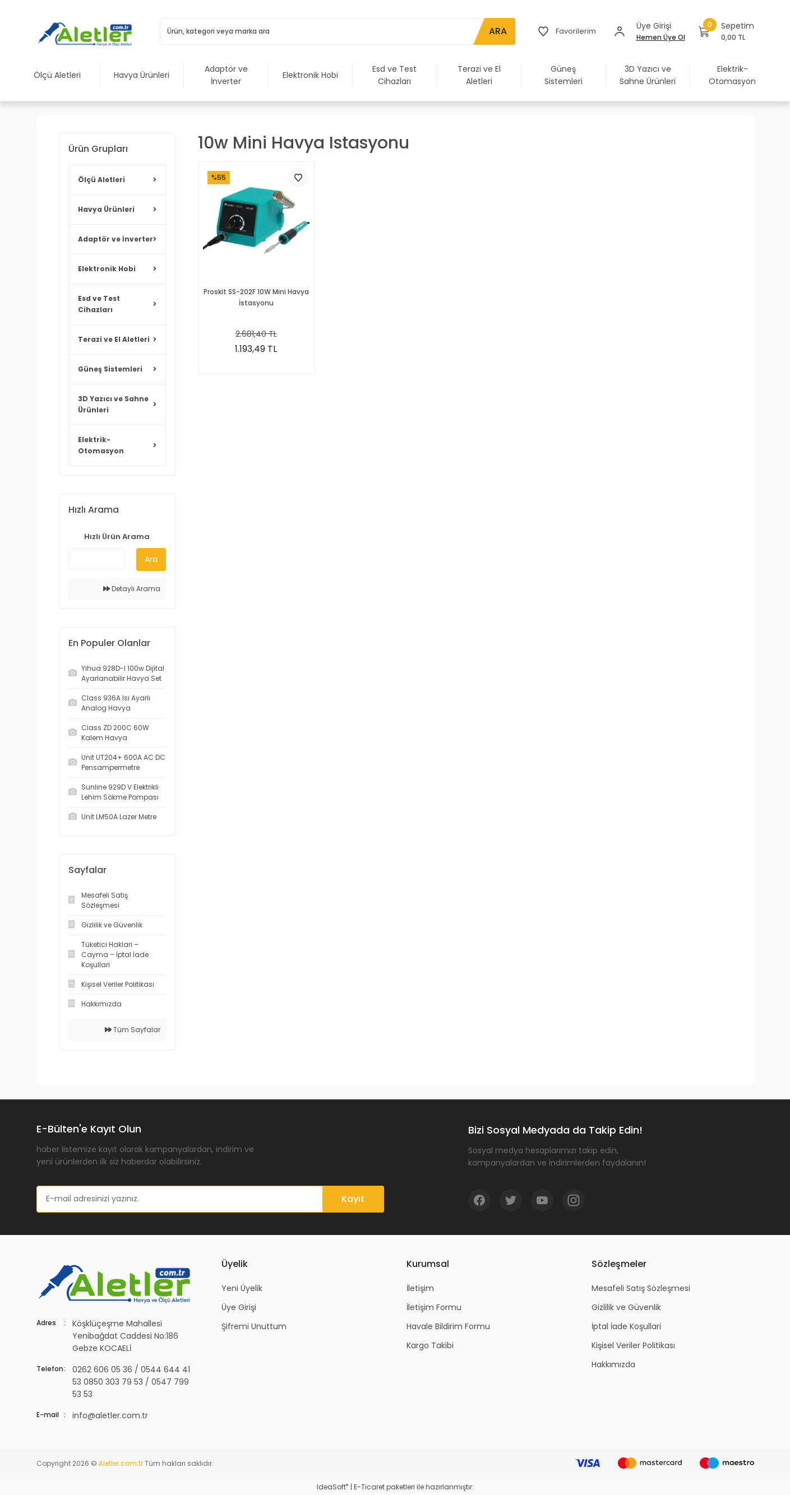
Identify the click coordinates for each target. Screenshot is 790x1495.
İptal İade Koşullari (626, 1326)
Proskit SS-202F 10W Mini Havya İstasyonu (256, 297)
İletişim (420, 1288)
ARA (496, 31)
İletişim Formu (433, 1307)
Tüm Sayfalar (132, 1029)
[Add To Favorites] (298, 178)
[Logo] (86, 33)
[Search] (336, 31)
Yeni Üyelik (241, 1288)
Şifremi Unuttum (254, 1326)
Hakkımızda (613, 1364)
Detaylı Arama (131, 588)
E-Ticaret (369, 1487)
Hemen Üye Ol (660, 37)
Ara (151, 559)
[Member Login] (619, 31)
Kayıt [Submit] (352, 1198)
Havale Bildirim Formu (448, 1326)
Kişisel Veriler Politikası (633, 1345)
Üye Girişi (238, 1307)
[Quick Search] (96, 558)
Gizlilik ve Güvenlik (626, 1307)
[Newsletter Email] (210, 1199)
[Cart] (726, 31)
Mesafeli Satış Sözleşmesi (641, 1288)
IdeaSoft (332, 1487)
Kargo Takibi (430, 1345)
